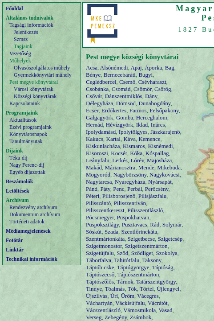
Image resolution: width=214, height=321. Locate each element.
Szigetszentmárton (146, 246)
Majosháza (159, 160)
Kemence (149, 139)
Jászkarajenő (165, 131)
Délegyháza (99, 103)
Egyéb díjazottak (27, 172)
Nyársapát (160, 181)
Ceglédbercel (101, 81)
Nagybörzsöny (129, 174)
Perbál (134, 188)
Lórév (137, 160)
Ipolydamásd (101, 131)
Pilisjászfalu (152, 196)
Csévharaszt (152, 81)
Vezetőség (20, 53)
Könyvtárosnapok (28, 134)
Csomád (121, 89)
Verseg (93, 317)
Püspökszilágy (102, 224)
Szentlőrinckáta (139, 231)
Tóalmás (115, 288)
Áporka (153, 67)
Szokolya (166, 253)
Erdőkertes (113, 110)
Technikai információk (31, 259)
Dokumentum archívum (34, 214)
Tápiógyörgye (133, 267)
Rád (154, 224)
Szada (111, 231)
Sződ (122, 253)
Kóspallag (157, 153)
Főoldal (14, 8)
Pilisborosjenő (118, 196)
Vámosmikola (139, 310)
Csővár (94, 96)
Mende (146, 167)
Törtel (147, 288)
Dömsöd (126, 103)
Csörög (162, 89)
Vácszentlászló (103, 310)
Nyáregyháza (130, 181)
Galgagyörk (99, 117)
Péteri (92, 196)
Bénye (93, 74)
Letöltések (17, 191)
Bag (169, 67)
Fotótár (14, 240)
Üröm (127, 295)
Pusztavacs (134, 224)
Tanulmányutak (25, 141)
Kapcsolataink (24, 103)
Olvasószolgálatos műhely (42, 68)
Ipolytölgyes (133, 131)
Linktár (15, 250)
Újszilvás (96, 295)
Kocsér (119, 153)
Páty (105, 188)
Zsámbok (140, 317)
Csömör (142, 89)
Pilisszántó (98, 203)
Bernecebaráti (120, 74)
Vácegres (147, 295)
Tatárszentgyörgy (156, 281)
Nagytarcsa (99, 181)
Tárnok (125, 281)
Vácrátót (158, 303)
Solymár (172, 224)
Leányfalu (97, 160)
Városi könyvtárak (33, 89)
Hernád (94, 124)
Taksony (151, 260)
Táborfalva (98, 260)
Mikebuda (169, 167)
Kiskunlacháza (103, 146)
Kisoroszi (97, 153)
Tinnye (94, 288)
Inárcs (158, 124)
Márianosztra (120, 167)
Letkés (120, 160)
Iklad (142, 124)
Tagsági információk (31, 25)
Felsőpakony (164, 110)
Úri (114, 295)
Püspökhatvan (133, 217)
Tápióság (163, 267)
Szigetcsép (170, 238)
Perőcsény (157, 188)
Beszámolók (19, 181)
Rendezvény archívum (33, 207)
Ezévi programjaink (30, 127)
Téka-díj (18, 158)
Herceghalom (151, 117)
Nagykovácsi (164, 174)
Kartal (113, 139)
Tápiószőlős (100, 281)
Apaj (135, 67)
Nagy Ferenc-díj (26, 165)
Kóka (136, 153)
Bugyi (145, 74)
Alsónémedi (114, 67)
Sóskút (93, 231)
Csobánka (97, 89)
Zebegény (116, 317)
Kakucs (94, 139)
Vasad (165, 310)
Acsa (91, 67)
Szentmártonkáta (105, 238)
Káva (129, 139)
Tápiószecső (100, 274)
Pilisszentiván (130, 203)
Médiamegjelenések (28, 231)
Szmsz (21, 39)
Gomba (124, 117)
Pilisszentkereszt (105, 210)
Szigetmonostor (104, 246)
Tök (132, 288)
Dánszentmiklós (123, 96)
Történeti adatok (26, 221)
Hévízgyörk (119, 124)
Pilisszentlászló (145, 210)
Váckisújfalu (130, 303)
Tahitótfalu (126, 260)
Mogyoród (98, 174)
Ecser (92, 110)
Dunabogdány (154, 103)
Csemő (127, 81)
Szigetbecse (141, 238)
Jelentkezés (26, 32)
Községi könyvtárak (35, 96)
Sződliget (142, 253)
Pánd (91, 188)
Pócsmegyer (100, 217)
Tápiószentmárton (138, 274)
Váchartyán (99, 303)
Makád (94, 167)
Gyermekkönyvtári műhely (43, 75)
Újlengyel (168, 288)
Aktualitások (22, 120)
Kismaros (134, 146)
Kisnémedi (160, 146)
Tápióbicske (100, 267)
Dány (151, 96)
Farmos (138, 110)
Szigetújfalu (100, 253)
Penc (118, 188)
